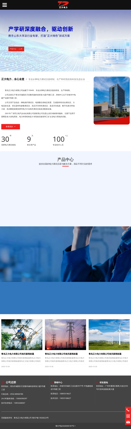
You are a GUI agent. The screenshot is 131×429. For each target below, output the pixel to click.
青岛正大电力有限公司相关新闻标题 (17, 353)
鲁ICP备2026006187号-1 (66, 426)
